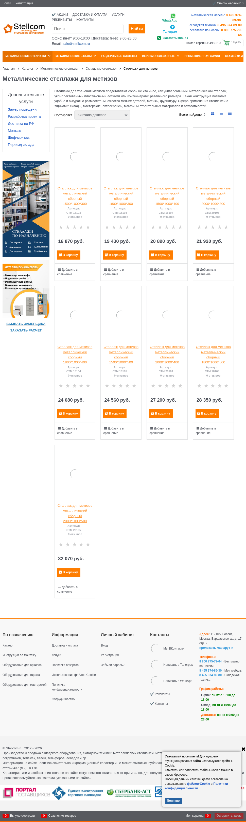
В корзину (70, 255)
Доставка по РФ (21, 124)
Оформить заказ (229, 815)
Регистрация (24, 3)
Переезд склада (21, 145)
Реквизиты (62, 20)
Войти (7, 3)
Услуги (118, 14)
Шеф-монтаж (18, 137)
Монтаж (14, 131)
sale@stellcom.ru (76, 44)
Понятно (173, 801)
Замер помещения (23, 109)
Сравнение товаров (62, 816)
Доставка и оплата (90, 14)
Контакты (85, 20)
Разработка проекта (24, 116)
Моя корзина (194, 816)
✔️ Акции (60, 14)
